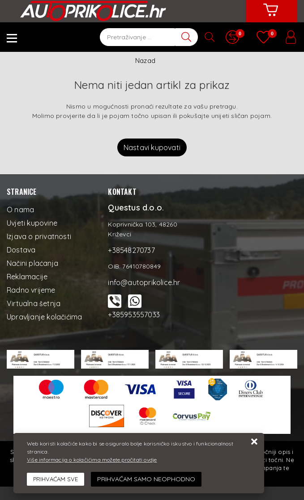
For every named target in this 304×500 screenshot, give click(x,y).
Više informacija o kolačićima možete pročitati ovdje (92, 459)
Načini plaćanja (32, 263)
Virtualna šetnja (33, 303)
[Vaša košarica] (270, 17)
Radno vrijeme (31, 290)
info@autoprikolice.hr (144, 282)
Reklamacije (27, 276)
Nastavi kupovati (152, 147)
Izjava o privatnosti (39, 236)
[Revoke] (146, 479)
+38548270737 (131, 250)
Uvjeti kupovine (32, 222)
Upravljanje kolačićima (44, 316)
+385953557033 (134, 314)
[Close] (55, 479)
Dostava (21, 249)
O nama (20, 209)
